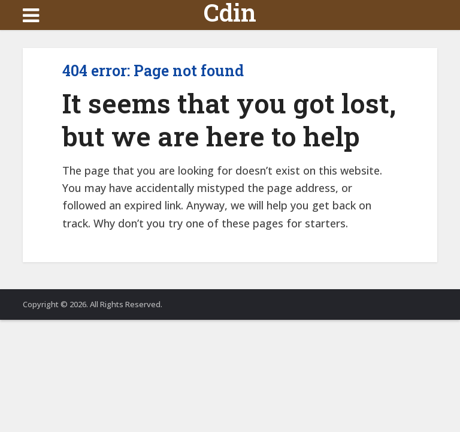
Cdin (230, 12)
